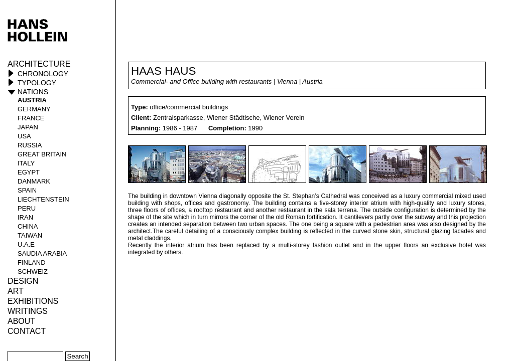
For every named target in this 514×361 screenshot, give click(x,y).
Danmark (34, 181)
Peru (27, 208)
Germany (34, 109)
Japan (28, 127)
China (28, 226)
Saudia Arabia (42, 253)
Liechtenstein (43, 199)
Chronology (43, 74)
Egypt (29, 172)
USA (24, 136)
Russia (30, 145)
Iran (25, 217)
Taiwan (30, 235)
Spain (27, 190)
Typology (37, 83)
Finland (32, 262)
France (31, 118)
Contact (27, 331)
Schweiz (33, 271)
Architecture (39, 64)
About (21, 321)
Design (23, 281)
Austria (32, 100)
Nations (33, 92)
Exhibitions (33, 301)
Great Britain (42, 154)
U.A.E (26, 244)
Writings (28, 311)
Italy (26, 163)
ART (16, 291)
